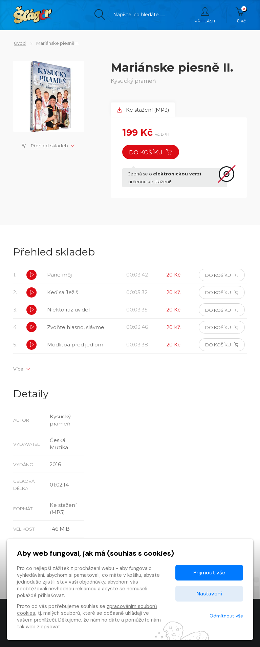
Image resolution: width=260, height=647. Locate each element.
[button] (32, 276)
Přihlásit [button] (205, 15)
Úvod (19, 43)
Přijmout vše (209, 572)
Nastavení (209, 593)
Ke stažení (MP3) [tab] (143, 110)
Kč (241, 15)
